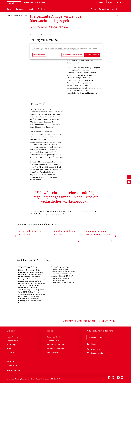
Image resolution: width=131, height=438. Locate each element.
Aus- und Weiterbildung (55, 399)
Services (41, 9)
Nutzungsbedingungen (22, 434)
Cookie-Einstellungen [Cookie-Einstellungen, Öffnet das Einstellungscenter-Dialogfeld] (39, 54)
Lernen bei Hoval (53, 396)
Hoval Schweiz (12, 392)
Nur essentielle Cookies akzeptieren (72, 54)
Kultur (9, 403)
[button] (95, 392)
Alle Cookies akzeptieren (92, 54)
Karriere (110, 2)
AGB (51, 434)
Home (8, 15)
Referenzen (18, 15)
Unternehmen (101, 2)
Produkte (31, 9)
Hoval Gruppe (12, 399)
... (12, 15)
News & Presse (14, 425)
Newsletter (12, 420)
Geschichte (11, 407)
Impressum (10, 434)
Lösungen (20, 9)
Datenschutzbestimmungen (40, 434)
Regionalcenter (12, 396)
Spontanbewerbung (54, 407)
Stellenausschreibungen (55, 403)
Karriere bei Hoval (53, 392)
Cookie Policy (58, 434)
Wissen (10, 9)
